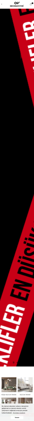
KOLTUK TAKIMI (25, 394)
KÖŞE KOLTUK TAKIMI (8, 394)
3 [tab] (20, 362)
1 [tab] (13, 362)
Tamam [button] (17, 417)
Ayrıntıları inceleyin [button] (19, 413)
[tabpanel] (17, 188)
